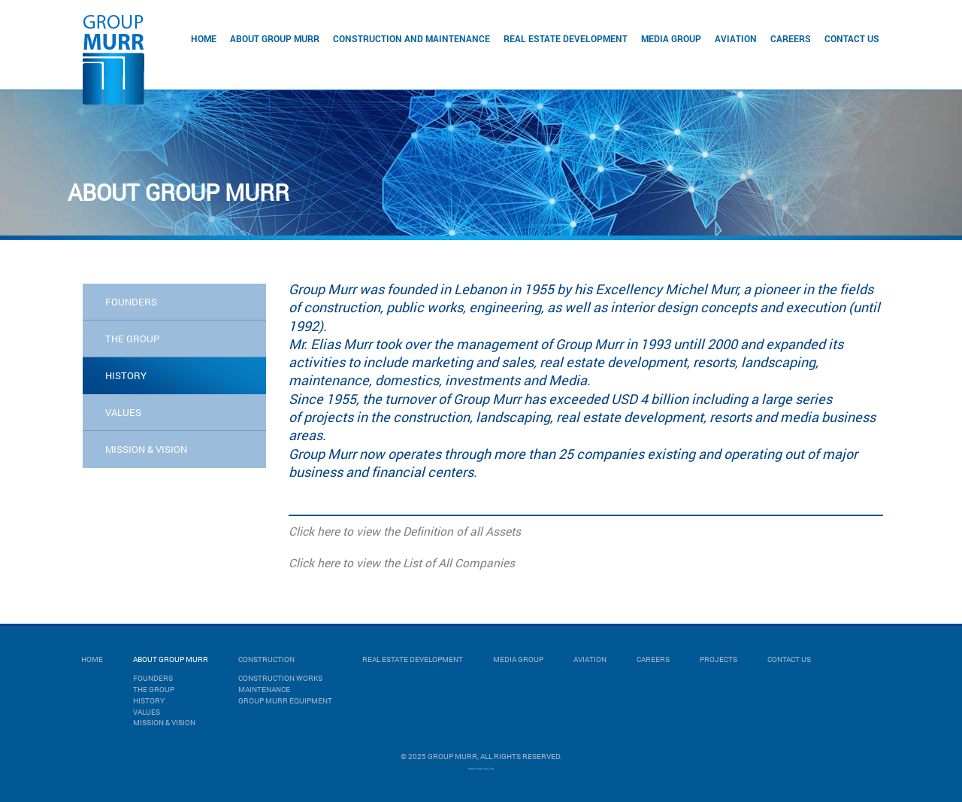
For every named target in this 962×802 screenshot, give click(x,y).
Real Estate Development (566, 38)
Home (203, 38)
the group (132, 338)
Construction (266, 659)
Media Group (671, 38)
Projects (718, 659)
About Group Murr (274, 38)
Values (146, 712)
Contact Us (851, 38)
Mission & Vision (164, 723)
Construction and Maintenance (411, 38)
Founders (131, 301)
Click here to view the (344, 531)
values (123, 412)
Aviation (736, 38)
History (149, 701)
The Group (153, 689)
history (126, 375)
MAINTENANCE (264, 689)
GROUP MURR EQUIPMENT (285, 701)
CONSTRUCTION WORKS (280, 678)
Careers (790, 38)
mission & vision (146, 449)
